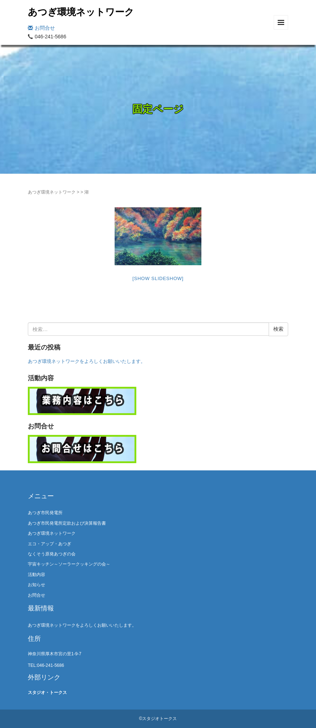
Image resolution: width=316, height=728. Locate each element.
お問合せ (41, 28)
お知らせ (36, 584)
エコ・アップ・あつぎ (49, 543)
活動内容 (36, 574)
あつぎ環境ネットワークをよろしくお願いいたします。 (86, 361)
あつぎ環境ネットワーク (81, 12)
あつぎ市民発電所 (45, 512)
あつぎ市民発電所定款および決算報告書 (67, 523)
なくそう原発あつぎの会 (52, 553)
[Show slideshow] (157, 278)
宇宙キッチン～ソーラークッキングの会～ (69, 564)
